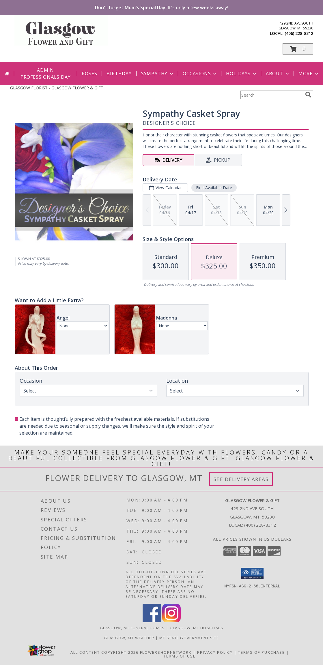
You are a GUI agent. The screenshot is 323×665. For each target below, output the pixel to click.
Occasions (200, 73)
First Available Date (214, 187)
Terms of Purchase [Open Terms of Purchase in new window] (261, 652)
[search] (308, 94)
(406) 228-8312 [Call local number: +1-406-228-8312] (299, 33)
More (309, 73)
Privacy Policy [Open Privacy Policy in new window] (215, 652)
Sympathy (157, 73)
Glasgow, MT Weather (129, 637)
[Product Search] (272, 95)
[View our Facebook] (152, 620)
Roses (89, 73)
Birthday (119, 73)
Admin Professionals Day (45, 73)
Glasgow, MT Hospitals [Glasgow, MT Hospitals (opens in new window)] (196, 627)
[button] (298, 49)
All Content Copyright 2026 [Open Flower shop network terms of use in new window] (104, 652)
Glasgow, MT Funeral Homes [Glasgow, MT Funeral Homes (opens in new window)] (132, 627)
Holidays (241, 73)
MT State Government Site (189, 637)
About (278, 73)
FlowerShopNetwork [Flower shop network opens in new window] (166, 652)
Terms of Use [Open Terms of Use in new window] (180, 656)
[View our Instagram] (171, 620)
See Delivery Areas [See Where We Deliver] (241, 479)
